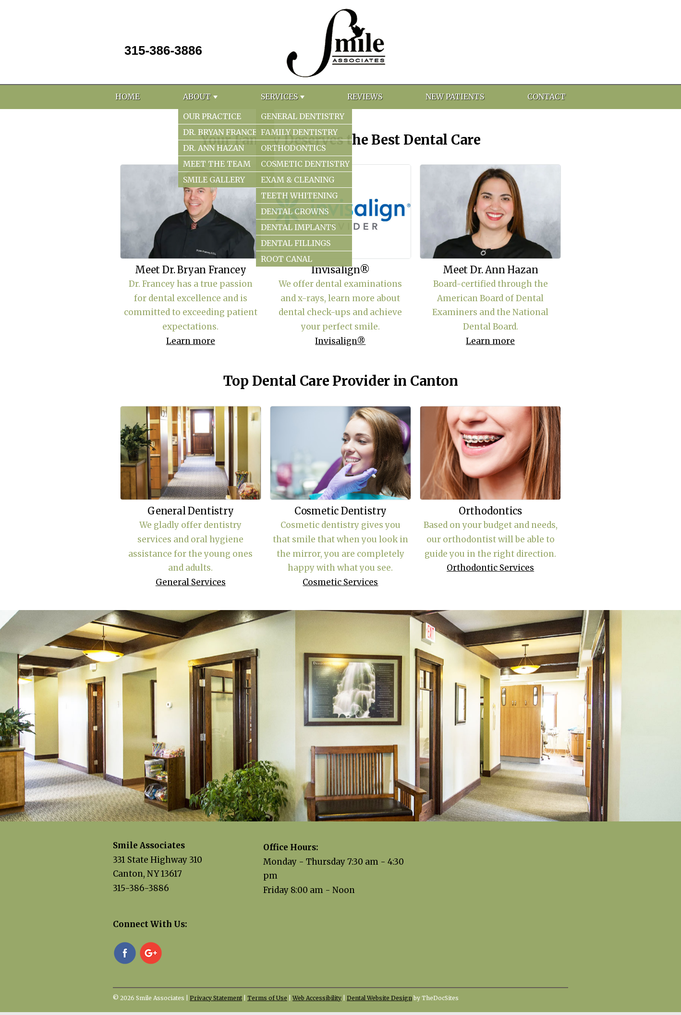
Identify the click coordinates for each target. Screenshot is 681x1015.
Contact (546, 96)
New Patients (455, 96)
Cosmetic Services (340, 582)
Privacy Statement (216, 998)
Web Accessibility (316, 998)
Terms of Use (267, 998)
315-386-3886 (163, 50)
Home (127, 96)
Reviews (364, 96)
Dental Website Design (379, 998)
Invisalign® (340, 341)
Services (279, 96)
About (197, 96)
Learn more (190, 341)
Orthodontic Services (490, 568)
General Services (191, 582)
